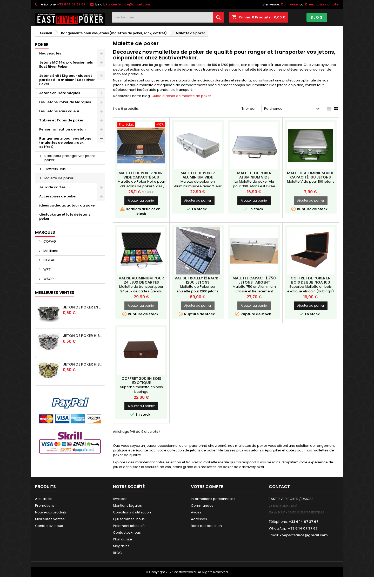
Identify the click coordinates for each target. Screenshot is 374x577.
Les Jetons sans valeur (59, 111)
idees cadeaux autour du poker (67, 205)
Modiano (50, 250)
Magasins (121, 546)
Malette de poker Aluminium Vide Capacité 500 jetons (198, 177)
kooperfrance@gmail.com (128, 4)
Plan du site (122, 539)
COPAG (49, 241)
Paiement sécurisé (129, 525)
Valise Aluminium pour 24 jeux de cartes (141, 280)
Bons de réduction (206, 525)
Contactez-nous (49, 525)
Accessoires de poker (58, 196)
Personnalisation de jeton (62, 129)
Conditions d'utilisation (132, 512)
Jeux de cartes (52, 187)
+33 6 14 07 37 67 (71, 4)
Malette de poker (59, 178)
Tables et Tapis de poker (61, 120)
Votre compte (207, 487)
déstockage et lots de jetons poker (64, 216)
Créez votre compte (321, 4)
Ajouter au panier (141, 200)
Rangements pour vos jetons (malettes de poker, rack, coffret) (65, 142)
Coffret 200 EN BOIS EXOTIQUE (141, 380)
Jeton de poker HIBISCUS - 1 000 (83, 364)
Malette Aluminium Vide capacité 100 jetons (310, 175)
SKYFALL (49, 260)
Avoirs (196, 512)
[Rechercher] (168, 17)
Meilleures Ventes (54, 293)
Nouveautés (50, 53)
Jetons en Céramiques (59, 93)
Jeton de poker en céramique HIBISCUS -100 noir (83, 307)
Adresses (199, 519)
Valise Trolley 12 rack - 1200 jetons (198, 280)
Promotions (45, 505)
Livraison (120, 498)
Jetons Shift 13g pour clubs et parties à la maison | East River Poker (67, 79)
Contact (279, 487)
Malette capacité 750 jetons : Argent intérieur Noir (254, 282)
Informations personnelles (213, 498)
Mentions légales (127, 505)
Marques (45, 232)
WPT (47, 269)
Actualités (43, 498)
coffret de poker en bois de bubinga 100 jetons (311, 282)
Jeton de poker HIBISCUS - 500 (83, 336)
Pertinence (292, 109)
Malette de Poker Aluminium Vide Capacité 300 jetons (254, 177)
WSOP (48, 278)
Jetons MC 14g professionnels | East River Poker (67, 64)
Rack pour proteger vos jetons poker (70, 157)
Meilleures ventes (50, 519)
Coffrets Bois (55, 169)
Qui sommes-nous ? (130, 519)
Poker (42, 44)
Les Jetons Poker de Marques (65, 102)
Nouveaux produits (51, 512)
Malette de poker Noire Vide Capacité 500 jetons (141, 177)
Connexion (289, 4)
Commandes (202, 505)
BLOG (317, 17)
